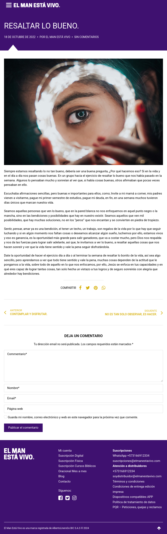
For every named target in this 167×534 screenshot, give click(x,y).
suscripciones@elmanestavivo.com (136, 461)
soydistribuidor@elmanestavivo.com (137, 476)
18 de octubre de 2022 (20, 37)
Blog (61, 476)
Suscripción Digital (70, 455)
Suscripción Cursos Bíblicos (77, 466)
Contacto (64, 481)
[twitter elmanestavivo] (67, 498)
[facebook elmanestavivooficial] (60, 498)
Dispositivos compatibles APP (133, 497)
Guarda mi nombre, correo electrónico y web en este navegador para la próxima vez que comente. (73, 417)
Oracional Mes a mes (72, 471)
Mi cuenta (65, 450)
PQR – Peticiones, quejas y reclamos (137, 507)
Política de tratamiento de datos (134, 502)
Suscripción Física (70, 461)
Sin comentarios (86, 37)
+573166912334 (138, 455)
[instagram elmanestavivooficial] (74, 498)
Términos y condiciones (128, 481)
